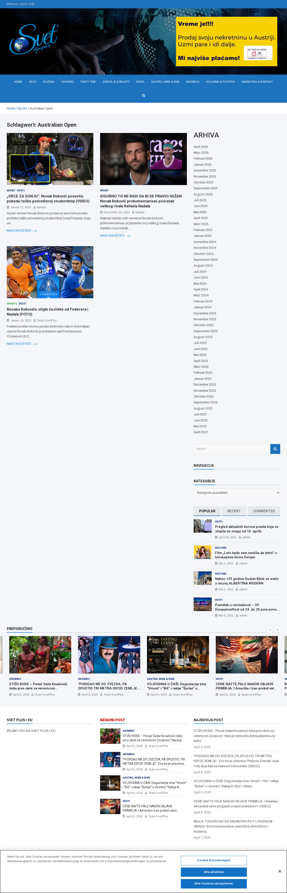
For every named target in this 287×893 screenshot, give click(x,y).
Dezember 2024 (205, 242)
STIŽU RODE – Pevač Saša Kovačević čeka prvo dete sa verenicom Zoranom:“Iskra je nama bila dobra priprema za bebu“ (38, 690)
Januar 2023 (202, 378)
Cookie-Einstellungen (214, 863)
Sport (11, 190)
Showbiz (67, 82)
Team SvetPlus (47, 320)
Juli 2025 (200, 200)
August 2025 (203, 194)
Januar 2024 (203, 307)
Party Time (88, 82)
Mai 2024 (200, 283)
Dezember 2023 (205, 313)
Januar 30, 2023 (20, 320)
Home (18, 82)
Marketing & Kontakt (257, 82)
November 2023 (205, 319)
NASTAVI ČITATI (22, 230)
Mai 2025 (200, 212)
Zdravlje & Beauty (116, 82)
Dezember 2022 (205, 384)
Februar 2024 (203, 301)
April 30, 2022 (227, 537)
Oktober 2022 (204, 396)
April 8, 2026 (21, 694)
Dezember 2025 (205, 170)
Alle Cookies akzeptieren (214, 886)
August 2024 (203, 265)
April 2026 (201, 147)
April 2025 (201, 218)
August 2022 (203, 408)
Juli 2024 (200, 271)
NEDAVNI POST (112, 719)
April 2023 (201, 361)
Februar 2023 (203, 372)
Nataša (41, 207)
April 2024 (201, 289)
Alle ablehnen (214, 874)
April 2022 (201, 432)
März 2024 (201, 295)
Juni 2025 (201, 206)
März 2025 (201, 224)
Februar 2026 (203, 158)
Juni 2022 (201, 420)
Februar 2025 (203, 230)
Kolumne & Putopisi (220, 82)
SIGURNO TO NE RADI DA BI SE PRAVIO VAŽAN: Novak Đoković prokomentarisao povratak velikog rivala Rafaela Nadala (141, 201)
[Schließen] (280, 874)
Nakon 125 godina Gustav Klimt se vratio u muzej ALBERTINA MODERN (247, 581)
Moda (140, 82)
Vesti (32, 82)
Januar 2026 (202, 164)
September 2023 (206, 331)
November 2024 (205, 248)
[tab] (207, 511)
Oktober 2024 (204, 254)
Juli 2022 (200, 414)
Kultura (49, 82)
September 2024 (206, 259)
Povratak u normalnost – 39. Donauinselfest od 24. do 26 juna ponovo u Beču (247, 609)
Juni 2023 (201, 349)
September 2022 (206, 402)
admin (246, 537)
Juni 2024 (201, 277)
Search (275, 449)
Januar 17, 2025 (20, 207)
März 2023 (201, 367)
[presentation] (270, 630)
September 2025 (206, 188)
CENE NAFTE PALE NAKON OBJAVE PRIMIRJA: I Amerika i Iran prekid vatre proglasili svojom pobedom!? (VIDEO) (246, 688)
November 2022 (205, 390)
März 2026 (201, 152)
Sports (12, 303)
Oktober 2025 (204, 182)
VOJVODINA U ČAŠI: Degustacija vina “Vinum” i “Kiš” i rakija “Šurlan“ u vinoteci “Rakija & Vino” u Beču (176, 688)
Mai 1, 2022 (226, 563)
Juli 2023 (200, 343)
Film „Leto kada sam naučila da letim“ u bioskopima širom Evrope (246, 555)
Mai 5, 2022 (226, 615)
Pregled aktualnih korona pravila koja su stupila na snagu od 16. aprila (246, 529)
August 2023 (203, 337)
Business (193, 82)
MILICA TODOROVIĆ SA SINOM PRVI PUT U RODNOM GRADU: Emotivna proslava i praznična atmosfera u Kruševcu (233, 826)
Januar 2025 (202, 236)
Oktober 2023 (204, 325)
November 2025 (205, 176)
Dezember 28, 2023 (117, 212)
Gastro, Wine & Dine (165, 82)
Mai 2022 (200, 426)
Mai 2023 (200, 355)
